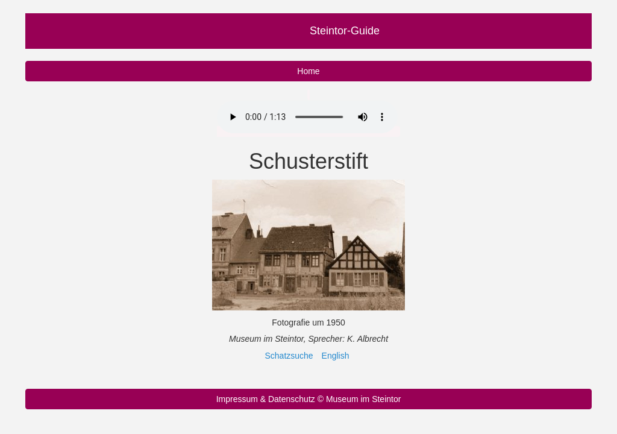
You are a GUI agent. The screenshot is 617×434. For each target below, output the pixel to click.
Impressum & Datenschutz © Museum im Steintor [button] (308, 399)
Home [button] (308, 71)
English (335, 355)
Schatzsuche (289, 355)
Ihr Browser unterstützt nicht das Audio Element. (307, 117)
